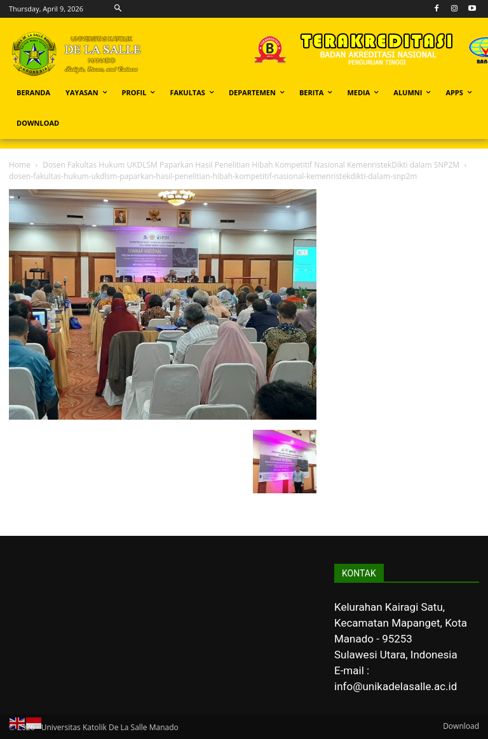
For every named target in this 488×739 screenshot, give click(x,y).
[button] (118, 8)
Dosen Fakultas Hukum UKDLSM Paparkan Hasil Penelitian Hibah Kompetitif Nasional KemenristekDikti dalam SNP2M (251, 164)
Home (19, 164)
